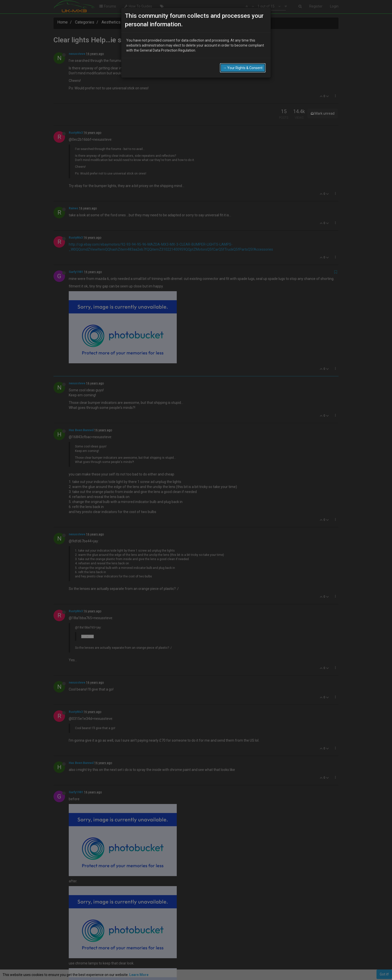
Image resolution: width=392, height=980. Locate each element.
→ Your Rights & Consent (242, 60)
